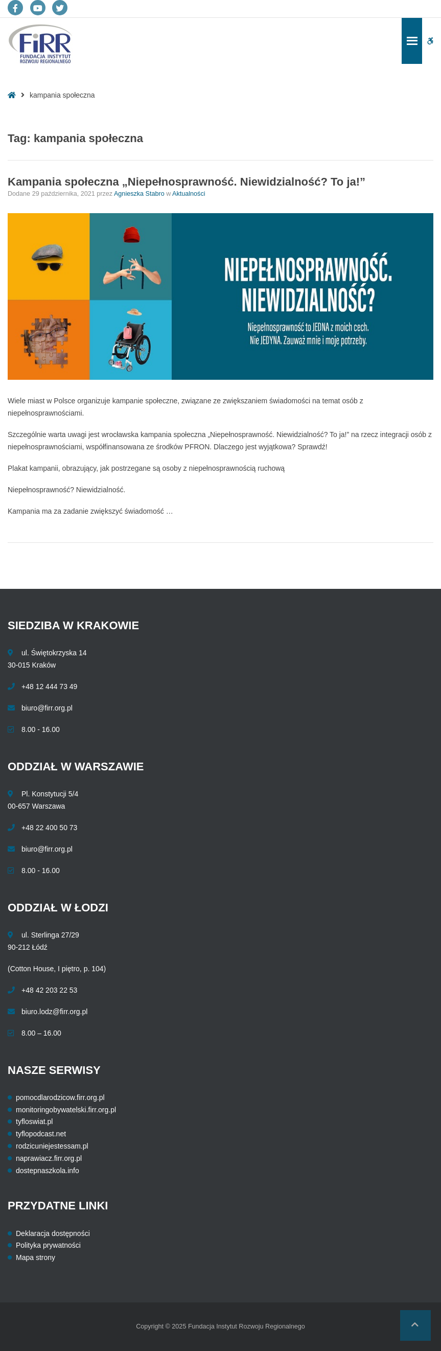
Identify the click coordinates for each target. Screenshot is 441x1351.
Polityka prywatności (48, 1245)
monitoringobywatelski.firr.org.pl (66, 1110)
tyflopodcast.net (41, 1134)
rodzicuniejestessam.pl (52, 1146)
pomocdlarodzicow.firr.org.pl (60, 1097)
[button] (415, 1325)
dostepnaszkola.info (47, 1170)
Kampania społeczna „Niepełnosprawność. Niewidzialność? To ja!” (186, 181)
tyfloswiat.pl (34, 1121)
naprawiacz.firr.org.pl (49, 1158)
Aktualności (188, 193)
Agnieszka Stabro (140, 193)
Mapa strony (35, 1257)
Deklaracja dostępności (53, 1233)
